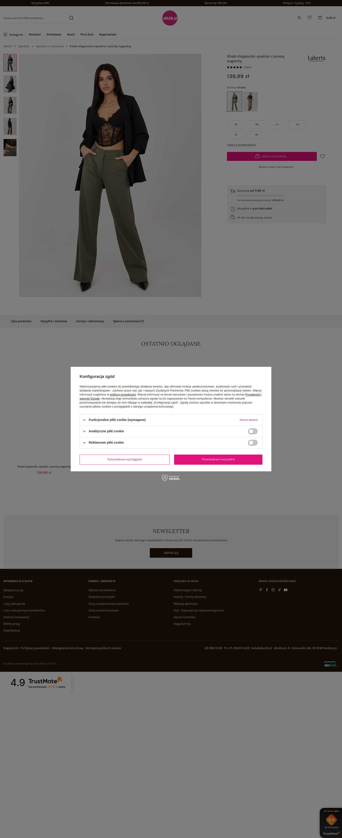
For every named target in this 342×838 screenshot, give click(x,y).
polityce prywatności (123, 394)
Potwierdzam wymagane (124, 459)
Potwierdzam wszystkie (218, 459)
